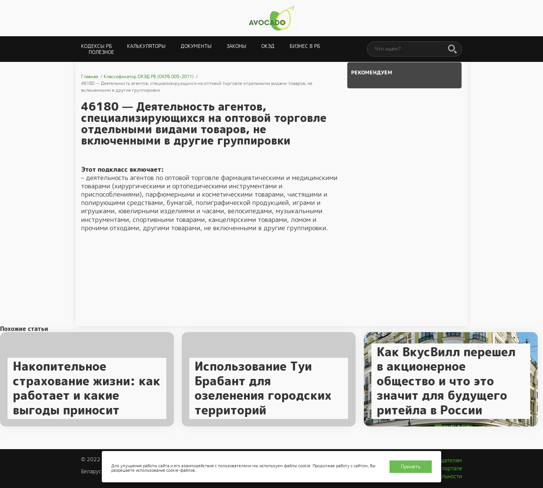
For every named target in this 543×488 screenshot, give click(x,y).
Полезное (101, 52)
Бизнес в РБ (305, 46)
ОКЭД (268, 46)
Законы (236, 46)
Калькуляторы (146, 46)
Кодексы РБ (96, 46)
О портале (449, 468)
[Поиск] (452, 49)
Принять (410, 466)
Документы (196, 46)
